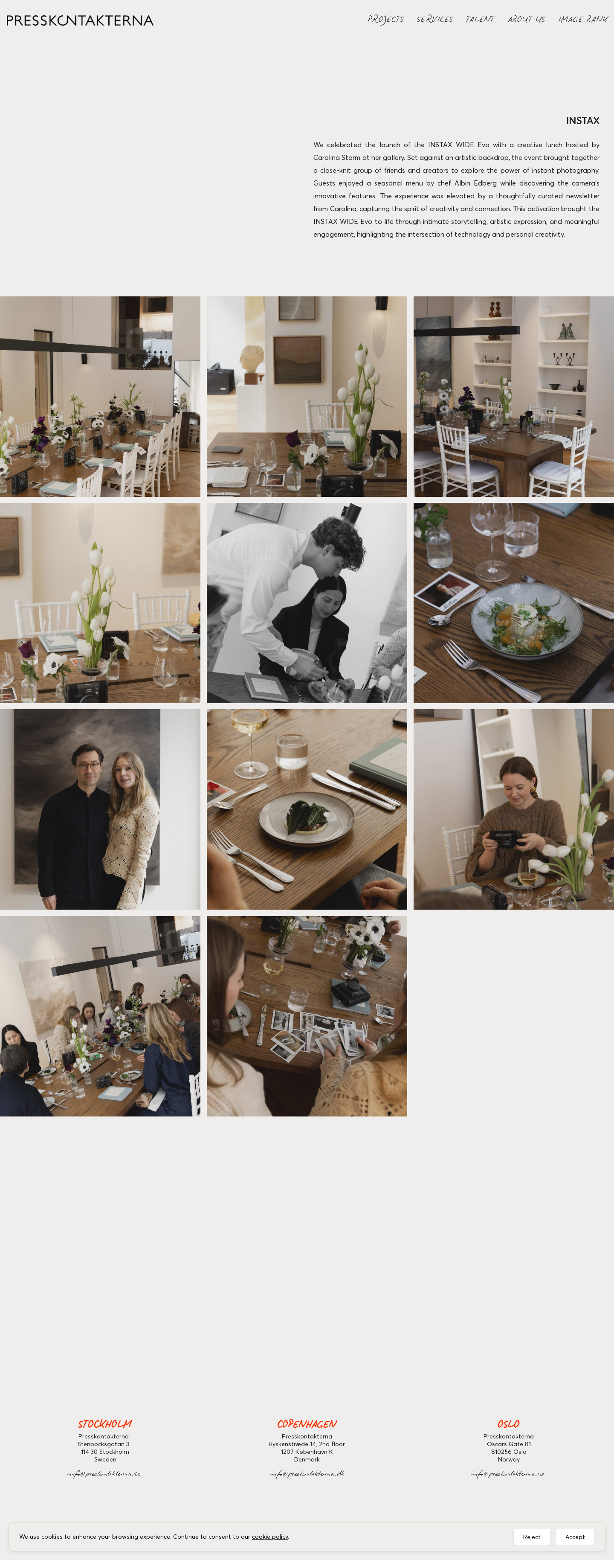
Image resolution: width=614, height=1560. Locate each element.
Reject (532, 1537)
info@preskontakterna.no (508, 1475)
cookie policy (270, 1536)
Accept (575, 1537)
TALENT (480, 21)
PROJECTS (386, 21)
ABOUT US (527, 21)
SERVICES (435, 21)
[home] (77, 20)
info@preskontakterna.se (105, 1475)
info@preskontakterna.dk (307, 1475)
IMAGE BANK (583, 21)
